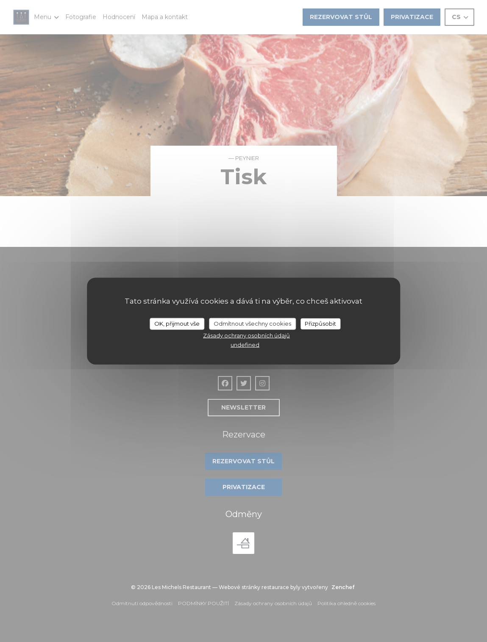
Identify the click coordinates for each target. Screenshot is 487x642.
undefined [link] (245, 344)
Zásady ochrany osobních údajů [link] (246, 335)
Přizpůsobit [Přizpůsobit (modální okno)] (320, 323)
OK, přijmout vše (177, 323)
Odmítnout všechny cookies (252, 323)
